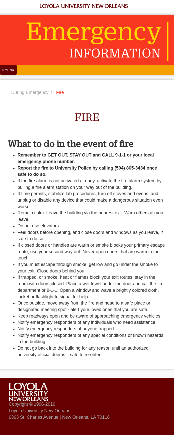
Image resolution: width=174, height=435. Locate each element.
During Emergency (29, 92)
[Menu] (8, 70)
